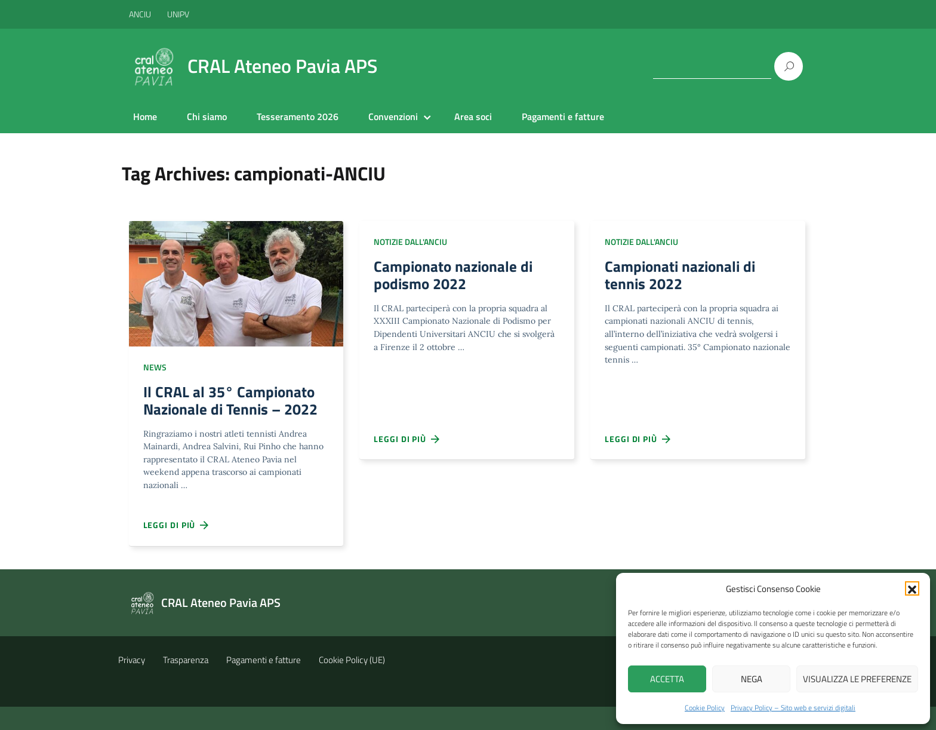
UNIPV (178, 14)
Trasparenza (185, 683)
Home (145, 116)
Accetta (667, 679)
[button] (912, 588)
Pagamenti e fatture (563, 116)
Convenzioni (393, 116)
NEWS (155, 367)
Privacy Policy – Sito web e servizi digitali (793, 707)
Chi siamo (207, 116)
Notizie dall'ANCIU (410, 241)
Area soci (473, 116)
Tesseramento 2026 (297, 116)
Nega (751, 679)
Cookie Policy (705, 707)
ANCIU (141, 14)
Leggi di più (176, 547)
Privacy (131, 683)
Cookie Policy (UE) (352, 683)
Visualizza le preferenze (857, 679)
